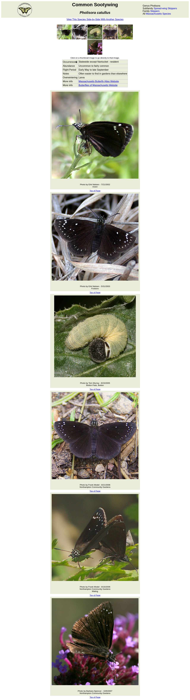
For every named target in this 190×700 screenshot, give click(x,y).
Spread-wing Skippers (165, 8)
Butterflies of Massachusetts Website (98, 85)
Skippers (155, 11)
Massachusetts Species (158, 13)
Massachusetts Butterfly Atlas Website (99, 81)
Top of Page (95, 191)
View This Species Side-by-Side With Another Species (95, 19)
